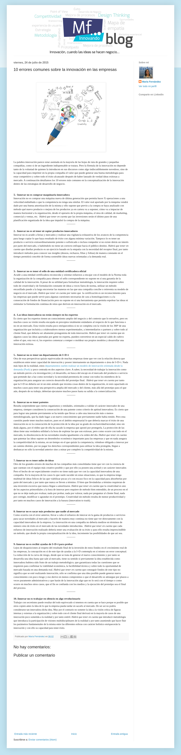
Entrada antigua (119, 734)
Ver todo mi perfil (147, 86)
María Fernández (151, 81)
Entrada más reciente (25, 734)
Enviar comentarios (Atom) (43, 739)
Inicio (74, 734)
